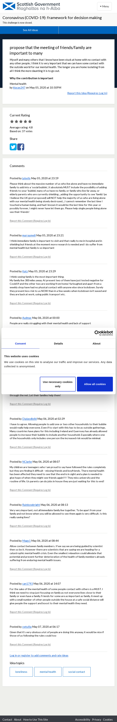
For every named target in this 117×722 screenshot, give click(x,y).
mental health (48, 671)
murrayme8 (29, 235)
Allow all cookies (95, 383)
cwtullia (27, 626)
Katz (25, 271)
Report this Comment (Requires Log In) (30, 220)
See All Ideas (30, 30)
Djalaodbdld (29, 418)
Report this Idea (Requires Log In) (87, 93)
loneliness (21, 671)
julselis (26, 178)
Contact (7, 719)
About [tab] (96, 343)
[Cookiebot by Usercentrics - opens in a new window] (97, 333)
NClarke (27, 461)
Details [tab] (58, 343)
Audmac (27, 317)
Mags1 (26, 540)
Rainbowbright (31, 504)
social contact (76, 671)
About (17, 719)
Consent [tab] (20, 343)
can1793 (27, 583)
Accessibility (82, 719)
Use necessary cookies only (57, 384)
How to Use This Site (35, 719)
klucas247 (19, 87)
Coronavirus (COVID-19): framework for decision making (52, 17)
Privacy (96, 719)
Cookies (108, 719)
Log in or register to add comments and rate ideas (39, 655)
